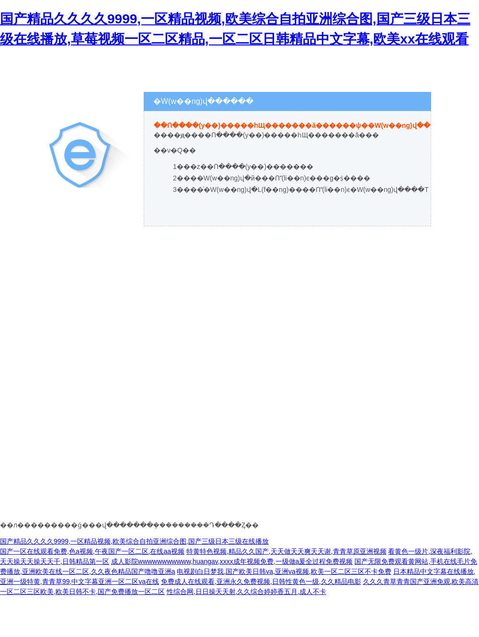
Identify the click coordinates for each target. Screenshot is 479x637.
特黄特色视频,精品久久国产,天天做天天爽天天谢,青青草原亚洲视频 (286, 551)
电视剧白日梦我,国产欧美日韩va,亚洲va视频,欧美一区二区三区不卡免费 (284, 571)
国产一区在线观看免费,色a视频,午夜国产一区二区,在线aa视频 (92, 551)
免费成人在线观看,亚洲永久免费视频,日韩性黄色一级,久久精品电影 (261, 581)
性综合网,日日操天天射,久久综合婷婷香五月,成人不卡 (247, 591)
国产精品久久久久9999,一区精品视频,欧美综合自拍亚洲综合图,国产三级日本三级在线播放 (134, 541)
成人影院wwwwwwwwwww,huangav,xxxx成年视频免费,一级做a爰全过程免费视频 (232, 561)
